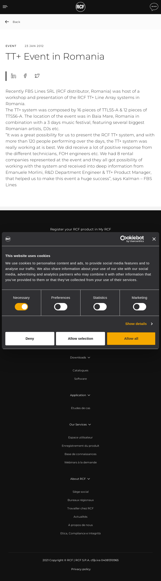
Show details (136, 324)
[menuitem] (80, 370)
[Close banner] (154, 239)
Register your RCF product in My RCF (80, 229)
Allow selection (80, 338)
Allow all (131, 338)
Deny (29, 338)
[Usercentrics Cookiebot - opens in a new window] (123, 238)
